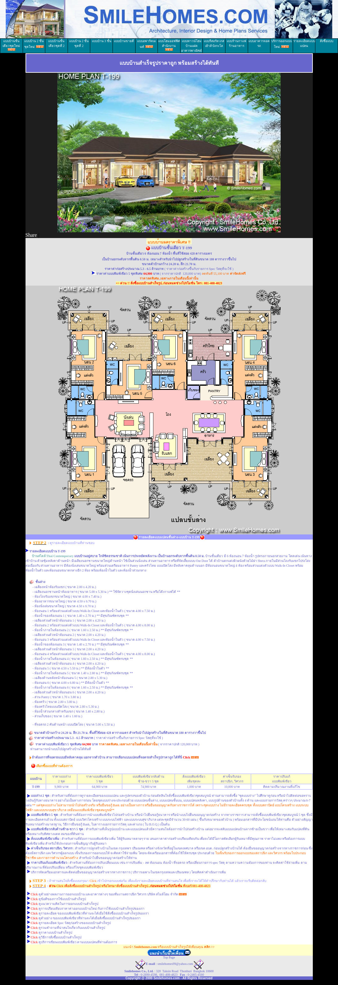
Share (31, 235)
